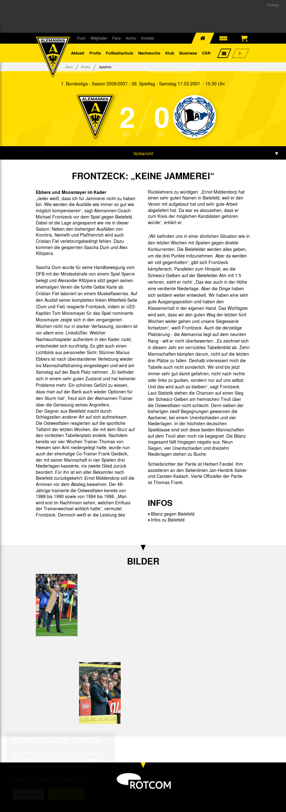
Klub (169, 53)
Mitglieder (99, 38)
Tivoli (81, 38)
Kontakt (147, 38)
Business (188, 53)
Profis (95, 53)
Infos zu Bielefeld (168, 520)
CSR (206, 53)
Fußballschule (119, 53)
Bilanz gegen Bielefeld (173, 514)
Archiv (131, 38)
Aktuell (77, 53)
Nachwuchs (149, 53)
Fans (116, 38)
